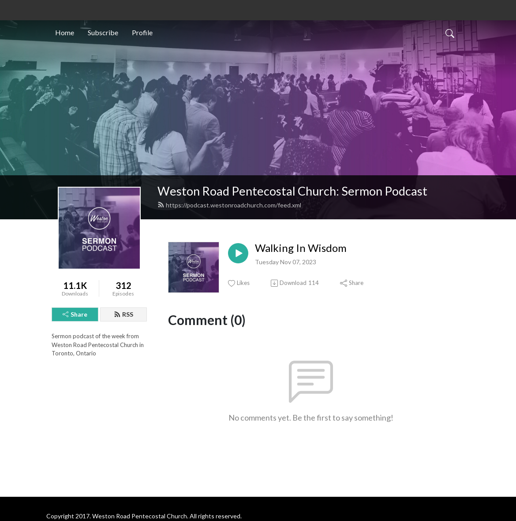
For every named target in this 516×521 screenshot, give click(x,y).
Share (75, 314)
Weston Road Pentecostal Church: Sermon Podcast (292, 191)
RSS (123, 314)
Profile (142, 32)
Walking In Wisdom (301, 248)
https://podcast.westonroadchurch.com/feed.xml (229, 205)
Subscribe (103, 32)
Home (64, 32)
